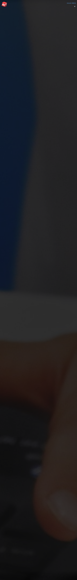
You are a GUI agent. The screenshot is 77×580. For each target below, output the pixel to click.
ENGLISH (69, 3)
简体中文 (74, 3)
